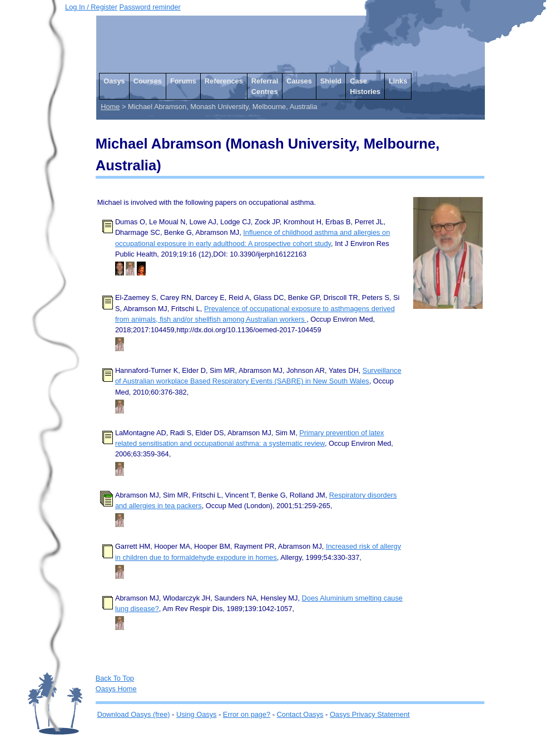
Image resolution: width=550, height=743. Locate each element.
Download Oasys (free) (133, 714)
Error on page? (246, 714)
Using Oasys (196, 714)
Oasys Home (116, 689)
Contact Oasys (300, 714)
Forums (183, 81)
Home (110, 106)
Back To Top (115, 678)
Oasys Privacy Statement (370, 714)
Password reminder (150, 7)
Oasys (114, 81)
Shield (330, 81)
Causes (299, 81)
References (224, 81)
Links (398, 81)
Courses (147, 81)
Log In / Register (91, 7)
